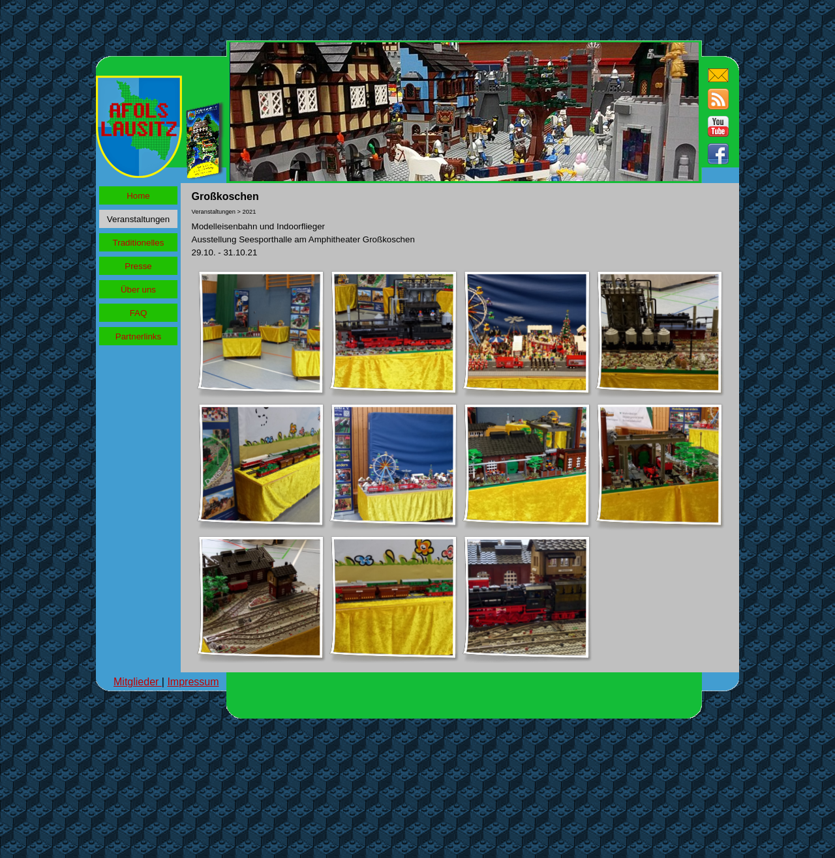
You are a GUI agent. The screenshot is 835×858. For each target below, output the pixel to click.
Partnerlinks (138, 336)
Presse (138, 266)
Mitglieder (138, 681)
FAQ (138, 313)
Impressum (193, 681)
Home (138, 196)
